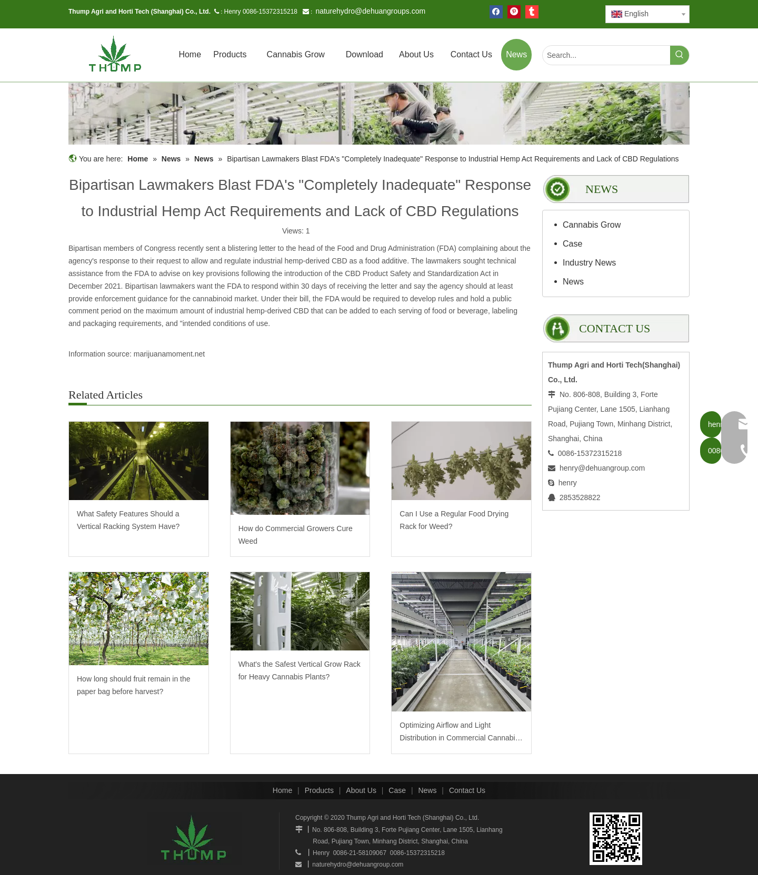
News (573, 281)
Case (572, 243)
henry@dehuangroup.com (602, 468)
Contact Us (467, 790)
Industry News (589, 262)
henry (567, 483)
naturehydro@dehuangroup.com (357, 864)
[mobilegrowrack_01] (379, 114)
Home (282, 790)
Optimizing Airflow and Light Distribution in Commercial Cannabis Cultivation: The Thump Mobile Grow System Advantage (459, 733)
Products (319, 790)
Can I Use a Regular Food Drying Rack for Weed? (454, 520)
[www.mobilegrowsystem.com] (616, 838)
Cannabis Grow (592, 224)
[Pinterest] (514, 11)
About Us (361, 790)
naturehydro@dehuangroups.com (370, 11)
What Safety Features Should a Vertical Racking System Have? (128, 520)
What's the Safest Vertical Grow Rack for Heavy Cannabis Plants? (299, 670)
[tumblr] (531, 11)
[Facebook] (496, 11)
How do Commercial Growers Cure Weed (295, 534)
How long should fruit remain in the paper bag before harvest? (134, 685)
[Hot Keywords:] (679, 55)
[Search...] (606, 55)
